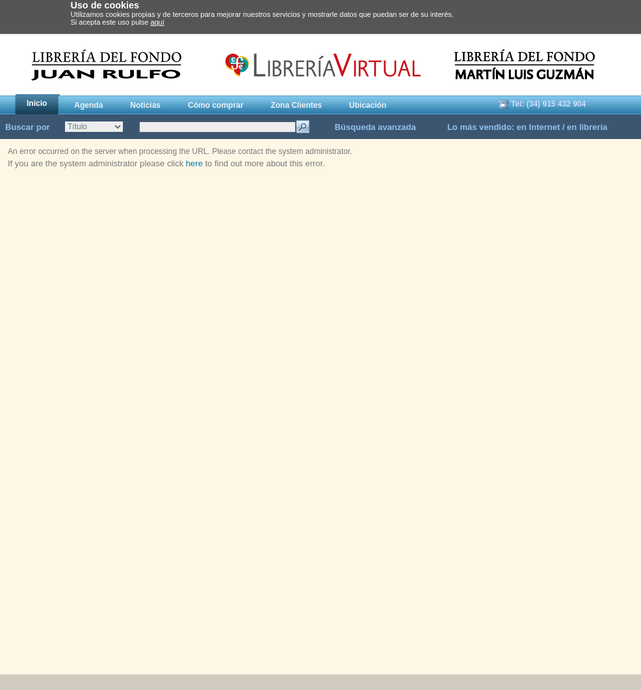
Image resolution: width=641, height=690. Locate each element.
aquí (157, 22)
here (194, 163)
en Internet (538, 127)
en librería (587, 127)
